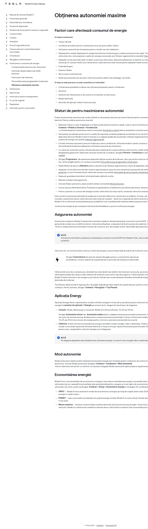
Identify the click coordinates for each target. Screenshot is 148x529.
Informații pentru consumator (22, 108)
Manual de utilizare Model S (22, 15)
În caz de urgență (17, 100)
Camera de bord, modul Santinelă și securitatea (25, 50)
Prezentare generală (18, 18)
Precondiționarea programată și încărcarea (118, 162)
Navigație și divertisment (20, 59)
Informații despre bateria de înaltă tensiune (26, 72)
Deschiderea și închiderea (21, 22)
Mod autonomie (116, 184)
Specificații (15, 93)
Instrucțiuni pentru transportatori (24, 96)
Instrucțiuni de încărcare (22, 77)
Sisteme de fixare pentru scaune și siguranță (29, 30)
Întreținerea (15, 89)
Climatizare (15, 56)
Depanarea (14, 104)
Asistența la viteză (110, 130)
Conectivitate (16, 34)
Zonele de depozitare (19, 26)
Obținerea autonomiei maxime (25, 85)
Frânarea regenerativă (94, 139)
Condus (13, 38)
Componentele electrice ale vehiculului (29, 67)
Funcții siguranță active (20, 45)
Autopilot (14, 41)
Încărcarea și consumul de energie (24, 63)
